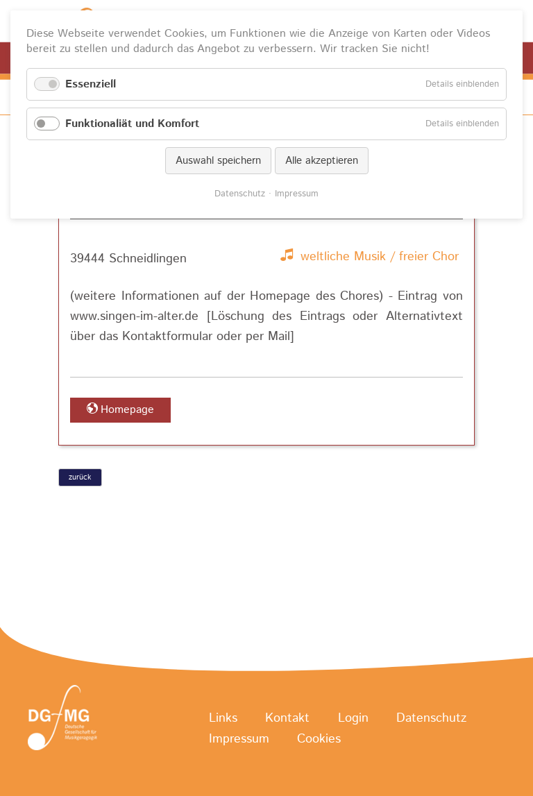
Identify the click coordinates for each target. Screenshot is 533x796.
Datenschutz (431, 718)
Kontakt (287, 718)
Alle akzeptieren (321, 160)
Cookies (319, 740)
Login (353, 718)
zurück (80, 477)
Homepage (127, 410)
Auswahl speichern (218, 160)
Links (223, 718)
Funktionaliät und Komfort (132, 124)
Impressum (239, 740)
